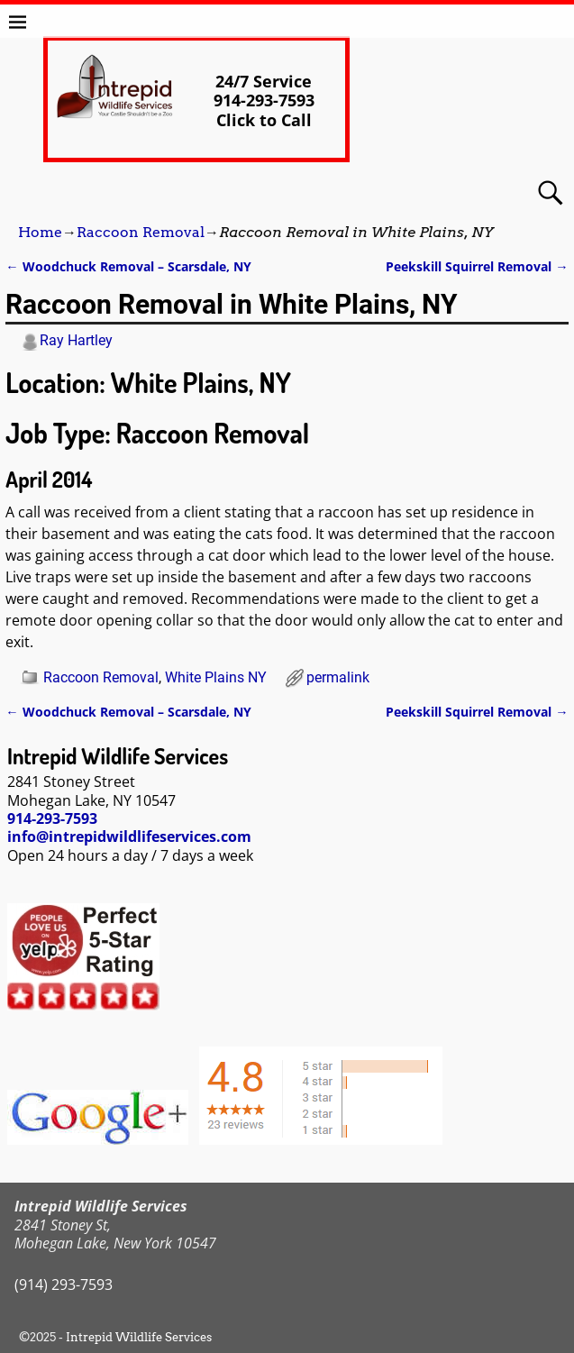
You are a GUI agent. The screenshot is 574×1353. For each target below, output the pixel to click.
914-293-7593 (52, 818)
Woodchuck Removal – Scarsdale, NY (128, 266)
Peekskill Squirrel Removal (477, 266)
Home (40, 232)
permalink (337, 677)
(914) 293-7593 (63, 1284)
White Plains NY (216, 677)
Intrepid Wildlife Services (139, 1337)
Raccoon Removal (141, 232)
